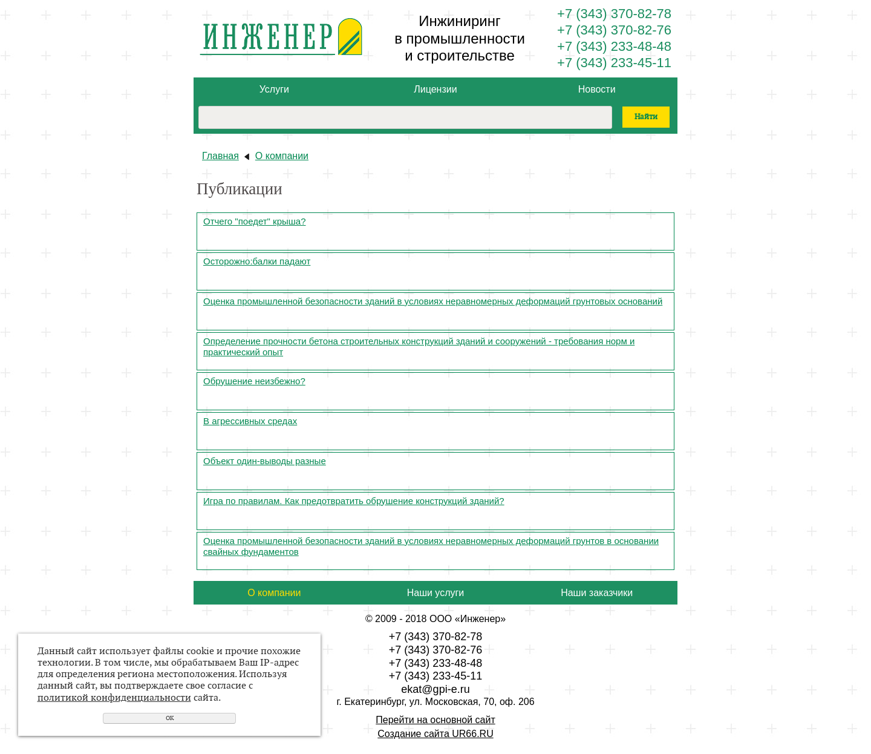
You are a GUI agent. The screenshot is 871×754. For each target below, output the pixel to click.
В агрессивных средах (250, 421)
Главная (220, 156)
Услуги (274, 89)
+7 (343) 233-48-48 (614, 46)
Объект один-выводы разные (264, 461)
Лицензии (435, 89)
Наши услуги (436, 593)
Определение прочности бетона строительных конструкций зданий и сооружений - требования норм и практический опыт (418, 346)
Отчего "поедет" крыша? (254, 221)
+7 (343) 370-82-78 (614, 13)
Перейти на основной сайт (435, 720)
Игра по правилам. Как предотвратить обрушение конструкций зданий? (353, 501)
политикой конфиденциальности (114, 697)
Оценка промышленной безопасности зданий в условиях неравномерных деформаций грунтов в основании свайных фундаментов (431, 546)
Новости (597, 89)
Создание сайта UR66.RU (435, 734)
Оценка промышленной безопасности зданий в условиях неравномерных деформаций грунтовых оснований (432, 301)
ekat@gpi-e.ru (435, 689)
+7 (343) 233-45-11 (614, 62)
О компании (281, 156)
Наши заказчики (597, 593)
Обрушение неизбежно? (254, 381)
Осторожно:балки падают (256, 261)
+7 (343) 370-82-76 (614, 30)
